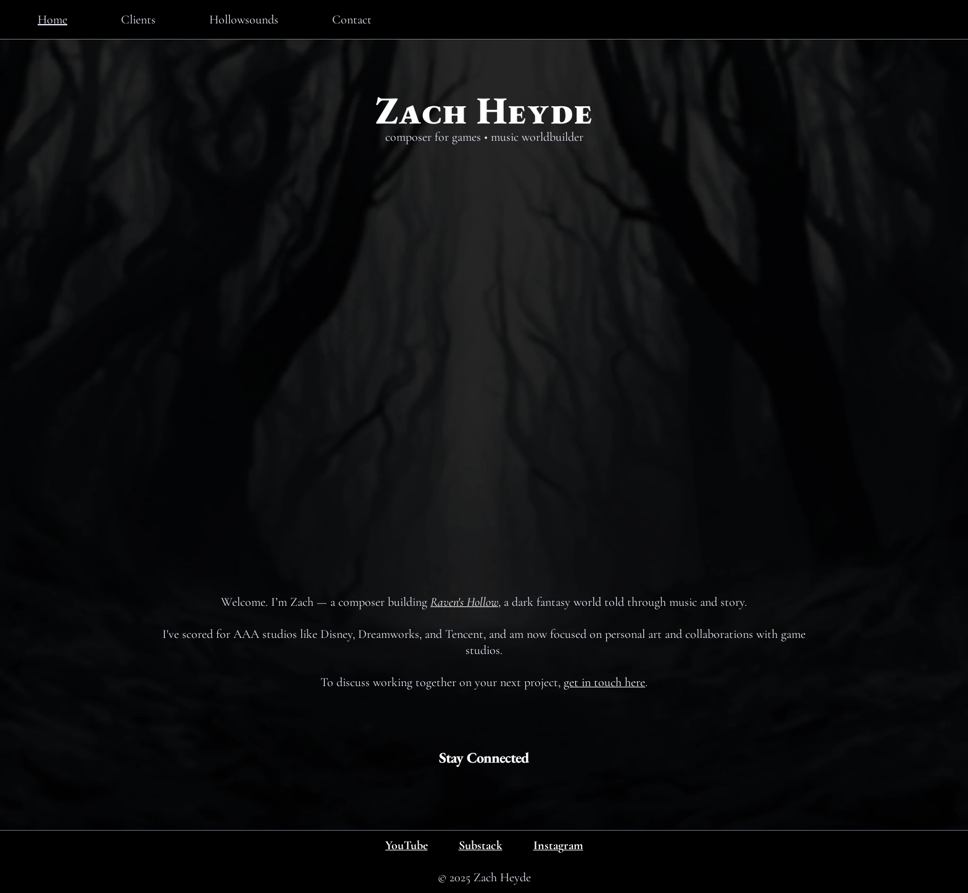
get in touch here (604, 682)
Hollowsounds (243, 19)
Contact (352, 19)
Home (52, 19)
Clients (138, 19)
